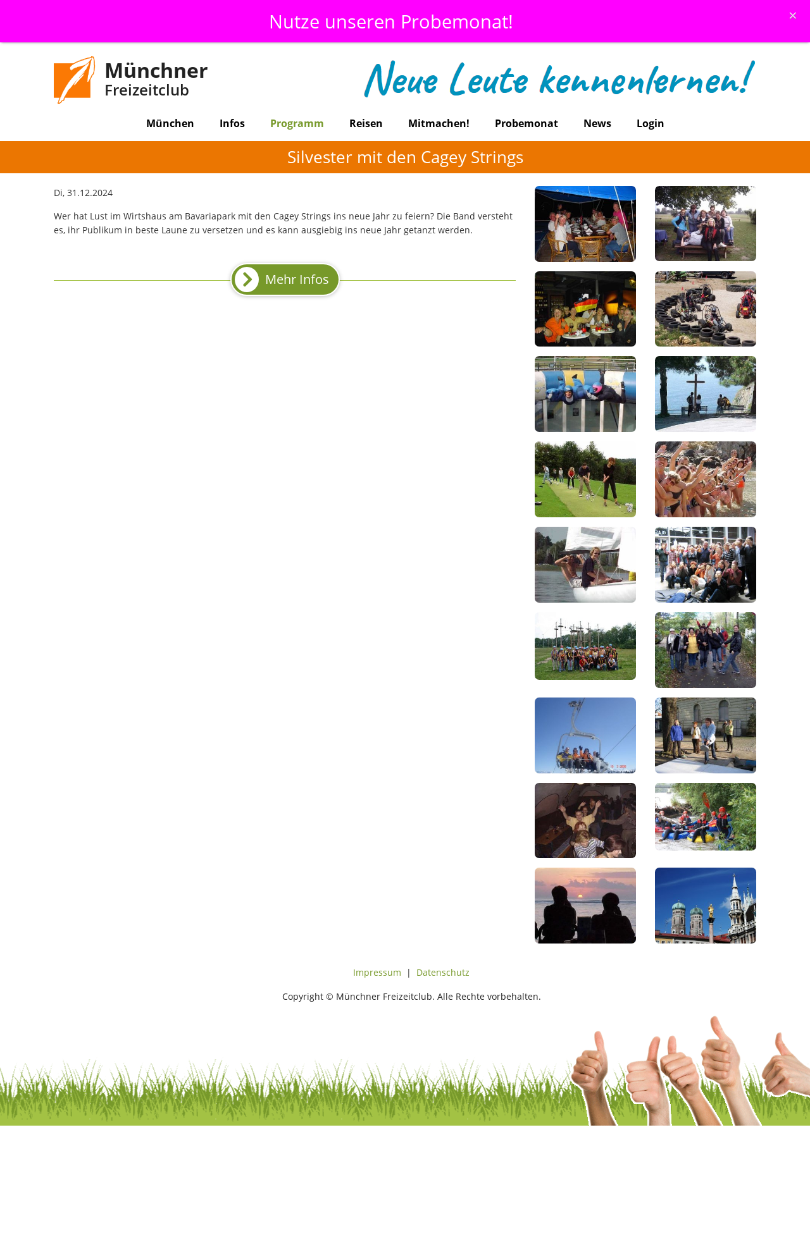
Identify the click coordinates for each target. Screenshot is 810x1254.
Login (650, 123)
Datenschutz (443, 972)
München (170, 123)
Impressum (377, 972)
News (597, 123)
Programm (297, 123)
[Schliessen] (793, 15)
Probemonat (526, 123)
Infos (232, 123)
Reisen (366, 123)
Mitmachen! (439, 123)
